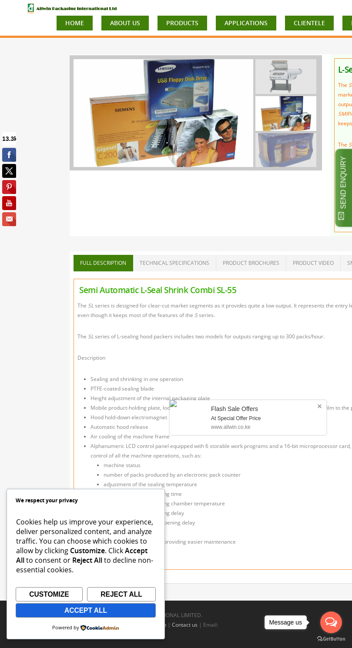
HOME (74, 23)
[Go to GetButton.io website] (331, 639)
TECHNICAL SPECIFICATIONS (174, 263)
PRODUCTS (182, 23)
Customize (49, 594)
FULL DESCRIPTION (103, 263)
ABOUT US (125, 23)
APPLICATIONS (246, 23)
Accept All (85, 610)
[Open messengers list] (331, 622)
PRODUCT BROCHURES (251, 263)
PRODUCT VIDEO (313, 263)
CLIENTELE (309, 23)
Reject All (121, 594)
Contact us (185, 624)
